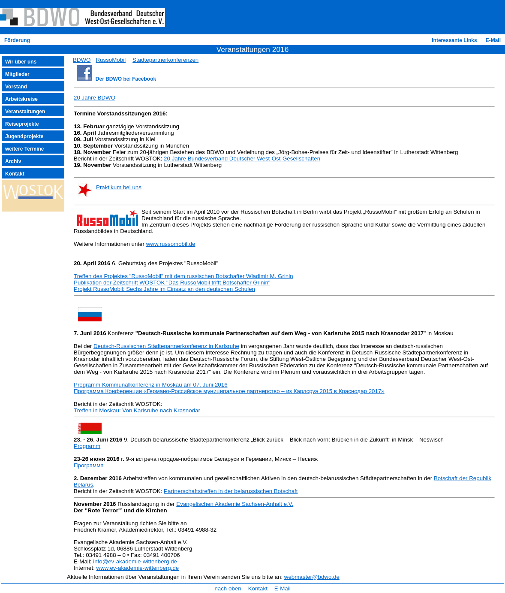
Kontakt (14, 174)
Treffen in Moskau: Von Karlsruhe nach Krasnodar (137, 410)
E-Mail (493, 40)
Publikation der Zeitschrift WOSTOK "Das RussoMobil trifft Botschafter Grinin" (172, 282)
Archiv (13, 161)
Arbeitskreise (21, 99)
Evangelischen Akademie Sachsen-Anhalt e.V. (234, 504)
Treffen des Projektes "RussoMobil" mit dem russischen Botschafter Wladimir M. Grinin (183, 276)
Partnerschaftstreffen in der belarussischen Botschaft (231, 491)
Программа (89, 465)
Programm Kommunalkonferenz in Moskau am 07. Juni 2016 (151, 384)
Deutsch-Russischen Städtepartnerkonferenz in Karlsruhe (166, 346)
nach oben (227, 588)
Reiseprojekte (22, 124)
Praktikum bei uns (118, 187)
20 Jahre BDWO (94, 97)
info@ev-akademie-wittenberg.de (135, 561)
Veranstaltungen (25, 112)
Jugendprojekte (24, 136)
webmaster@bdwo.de (312, 577)
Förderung (17, 40)
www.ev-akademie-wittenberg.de (137, 568)
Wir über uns (20, 62)
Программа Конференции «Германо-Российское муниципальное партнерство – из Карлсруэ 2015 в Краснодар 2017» (229, 391)
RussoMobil (111, 60)
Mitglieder (17, 74)
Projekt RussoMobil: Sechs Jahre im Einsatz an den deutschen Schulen (164, 289)
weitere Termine (24, 149)
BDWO (81, 60)
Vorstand (16, 87)
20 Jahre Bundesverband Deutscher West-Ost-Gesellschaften (242, 158)
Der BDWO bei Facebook (126, 79)
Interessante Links (454, 40)
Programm (87, 446)
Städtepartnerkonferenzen (165, 60)
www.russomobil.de (170, 244)
